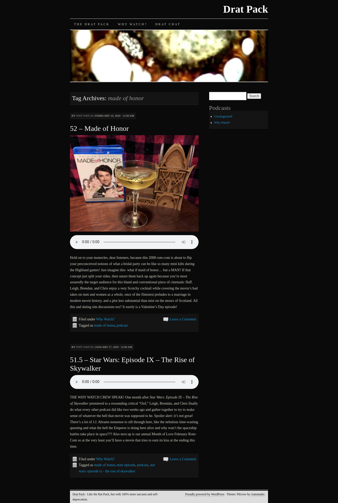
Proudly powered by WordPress (204, 494)
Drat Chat (168, 24)
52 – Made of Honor (99, 128)
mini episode (126, 465)
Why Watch (84, 115)
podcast (122, 325)
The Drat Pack (92, 24)
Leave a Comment (183, 319)
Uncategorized (223, 116)
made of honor (104, 325)
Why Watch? (132, 24)
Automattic (258, 494)
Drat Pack (245, 9)
